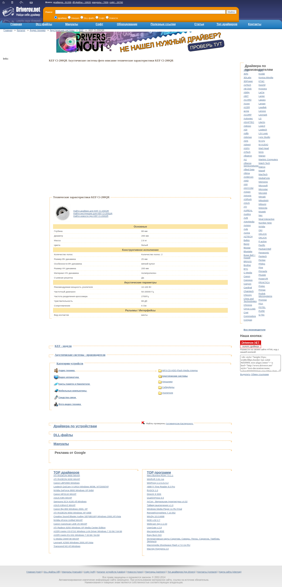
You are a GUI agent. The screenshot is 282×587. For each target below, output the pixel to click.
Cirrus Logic (249, 308)
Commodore (250, 316)
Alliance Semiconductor (251, 164)
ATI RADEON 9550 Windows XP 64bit (72, 512)
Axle (246, 229)
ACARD (248, 99)
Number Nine (265, 222)
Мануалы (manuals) (72, 571)
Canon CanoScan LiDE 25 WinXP (70, 524)
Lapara (261, 99)
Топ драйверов (227, 24)
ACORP (248, 114)
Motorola (262, 208)
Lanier (261, 96)
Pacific (261, 245)
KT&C (261, 81)
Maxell (261, 170)
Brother (247, 265)
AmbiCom (248, 177)
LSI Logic (263, 133)
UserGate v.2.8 (154, 527)
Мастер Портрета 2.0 (158, 548)
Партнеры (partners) (155, 571)
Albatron (248, 155)
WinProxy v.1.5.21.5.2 (157, 483)
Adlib (246, 133)
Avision (247, 225)
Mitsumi (262, 204)
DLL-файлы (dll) (52, 571)
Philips (261, 263)
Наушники (165, 381)
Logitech (262, 129)
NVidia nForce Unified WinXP (68, 520)
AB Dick (248, 88)
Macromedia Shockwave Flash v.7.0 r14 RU (168, 545)
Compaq (248, 320)
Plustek (262, 275)
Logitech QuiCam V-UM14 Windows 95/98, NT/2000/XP (81, 486)
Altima (247, 173)
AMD (246, 180)
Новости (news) (135, 571)
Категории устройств (70, 363)
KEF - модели (63, 346)
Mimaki (261, 196)
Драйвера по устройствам (75, 426)
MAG (261, 152)
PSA (260, 303)
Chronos (248, 305)
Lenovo (262, 111)
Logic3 (261, 126)
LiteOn (261, 122)
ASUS (247, 203)
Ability (247, 92)
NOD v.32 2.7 (153, 520)
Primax (261, 289)
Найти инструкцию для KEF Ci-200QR (92, 213)
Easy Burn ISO (154, 535)
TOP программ (159, 472)
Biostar (247, 247)
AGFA (247, 148)
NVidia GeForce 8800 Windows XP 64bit (74, 490)
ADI (245, 129)
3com (246, 70)
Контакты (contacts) (207, 571)
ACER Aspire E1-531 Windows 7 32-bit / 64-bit (77, 535)
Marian (261, 155)
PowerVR (263, 278)
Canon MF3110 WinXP (65, 494)
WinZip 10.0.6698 (155, 516)
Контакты (254, 24)
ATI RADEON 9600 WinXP (67, 475)
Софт (99, 24)
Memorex (263, 181)
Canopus (248, 280)
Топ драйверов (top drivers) (181, 571)
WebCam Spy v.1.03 (157, 524)
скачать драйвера (250, 344)
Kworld (261, 85)
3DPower (248, 81)
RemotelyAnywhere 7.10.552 (161, 512)
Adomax (248, 137)
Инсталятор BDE (155, 531)
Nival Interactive (266, 219)
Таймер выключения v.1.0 (160, 505)
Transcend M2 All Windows (67, 546)
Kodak (261, 73)
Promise (262, 300)
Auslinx (247, 214)
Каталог (21, 30)
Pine (260, 267)
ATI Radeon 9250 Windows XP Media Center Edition (80, 527)
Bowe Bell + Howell (249, 256)
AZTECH (248, 236)
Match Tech (264, 163)
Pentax (261, 260)
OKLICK (262, 234)
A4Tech (247, 85)
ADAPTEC (249, 122)
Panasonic (263, 252)
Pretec (261, 286)
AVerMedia (249, 221)
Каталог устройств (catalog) (111, 571)
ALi (245, 159)
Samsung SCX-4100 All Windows (70, 501)
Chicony (248, 295)
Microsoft (263, 185)
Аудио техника (37, 30)
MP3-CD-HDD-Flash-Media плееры (178, 370)
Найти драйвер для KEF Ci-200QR (91, 211)
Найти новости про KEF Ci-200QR (90, 216)
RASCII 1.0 (152, 490)
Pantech (262, 256)
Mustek (262, 211)
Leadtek (262, 107)
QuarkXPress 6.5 (155, 497)
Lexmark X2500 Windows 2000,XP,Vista (73, 542)
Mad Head (263, 148)
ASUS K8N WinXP (63, 497)
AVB (246, 218)
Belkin (247, 240)
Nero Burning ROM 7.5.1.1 (160, 475)
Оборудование (127, 24)
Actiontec (248, 118)
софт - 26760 (116, 2)
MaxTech (262, 174)
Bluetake (248, 251)
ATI (245, 206)
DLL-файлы (44, 24)
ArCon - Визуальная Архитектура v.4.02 (167, 501)
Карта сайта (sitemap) (230, 571)
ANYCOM (248, 188)
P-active (262, 241)
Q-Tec (261, 314)
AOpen (247, 191)
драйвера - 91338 (62, 2)
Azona (247, 232)
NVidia (261, 226)
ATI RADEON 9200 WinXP (67, 479)
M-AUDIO (263, 144)
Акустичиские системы (62, 30)
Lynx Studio (264, 137)
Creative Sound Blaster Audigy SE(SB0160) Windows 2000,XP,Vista (87, 516)
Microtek (262, 193)
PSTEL (261, 307)
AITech (247, 152)
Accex (247, 103)
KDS (260, 70)
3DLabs (247, 77)
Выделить (245, 374)
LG (260, 118)
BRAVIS (248, 261)
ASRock (248, 199)
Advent (247, 144)
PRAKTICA (264, 282)
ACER (247, 107)
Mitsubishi (263, 200)
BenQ (246, 244)
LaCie (261, 92)
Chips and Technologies (250, 299)
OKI (260, 230)
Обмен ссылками (260, 374)
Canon (247, 276)
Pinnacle (262, 271)
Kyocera (262, 88)
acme (246, 111)
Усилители (165, 392)
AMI (246, 184)
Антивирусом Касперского (180, 423)
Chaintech (249, 291)
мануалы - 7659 (100, 2)
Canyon (247, 283)
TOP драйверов (66, 472)
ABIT (246, 96)
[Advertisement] (21, 132)
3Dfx (246, 73)
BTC (246, 269)
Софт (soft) (89, 571)
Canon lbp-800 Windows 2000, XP (71, 509)
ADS (246, 140)
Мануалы (71, 24)
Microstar (263, 189)
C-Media (248, 272)
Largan (261, 103)
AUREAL (248, 210)
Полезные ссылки (163, 24)
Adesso (247, 126)
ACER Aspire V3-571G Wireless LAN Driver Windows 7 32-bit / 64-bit (88, 531)
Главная (16, 24)
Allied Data (249, 169)
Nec (260, 215)
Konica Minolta (265, 77)
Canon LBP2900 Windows (67, 483)
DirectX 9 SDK (154, 494)
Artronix (247, 195)
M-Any (261, 140)
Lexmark (262, 114)
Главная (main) (34, 571)
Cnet (246, 312)
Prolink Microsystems (265, 294)
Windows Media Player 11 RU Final (164, 509)
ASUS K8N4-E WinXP (64, 505)
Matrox (261, 167)
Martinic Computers (268, 159)
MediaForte (264, 178)
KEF (81, 30)
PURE (261, 311)
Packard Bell (264, 249)
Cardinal (248, 287)
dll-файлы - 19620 (81, 2)
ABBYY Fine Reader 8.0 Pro (161, 486)
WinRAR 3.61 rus (155, 479)
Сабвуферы (166, 387)
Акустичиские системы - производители (80, 354)
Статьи (199, 24)
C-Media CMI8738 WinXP (66, 538)
